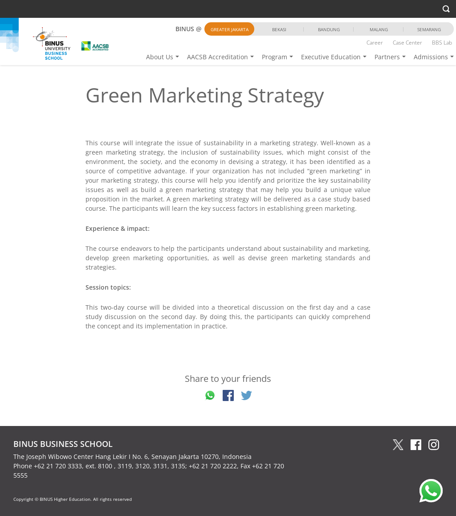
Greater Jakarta (229, 29)
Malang (379, 29)
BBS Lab (442, 42)
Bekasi (279, 29)
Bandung (329, 29)
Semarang (429, 29)
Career (374, 42)
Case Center (407, 42)
